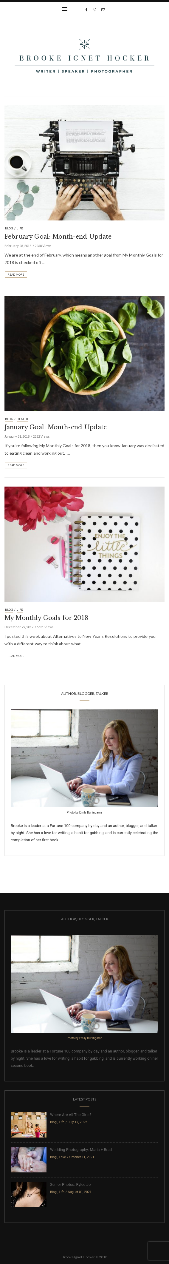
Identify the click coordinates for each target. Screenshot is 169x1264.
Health (22, 419)
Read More (16, 274)
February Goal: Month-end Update (58, 236)
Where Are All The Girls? (70, 1114)
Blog (9, 228)
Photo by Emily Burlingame (84, 812)
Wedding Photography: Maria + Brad (81, 1149)
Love (62, 1157)
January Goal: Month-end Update (55, 427)
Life (20, 228)
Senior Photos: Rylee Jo (70, 1184)
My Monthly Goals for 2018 (46, 617)
